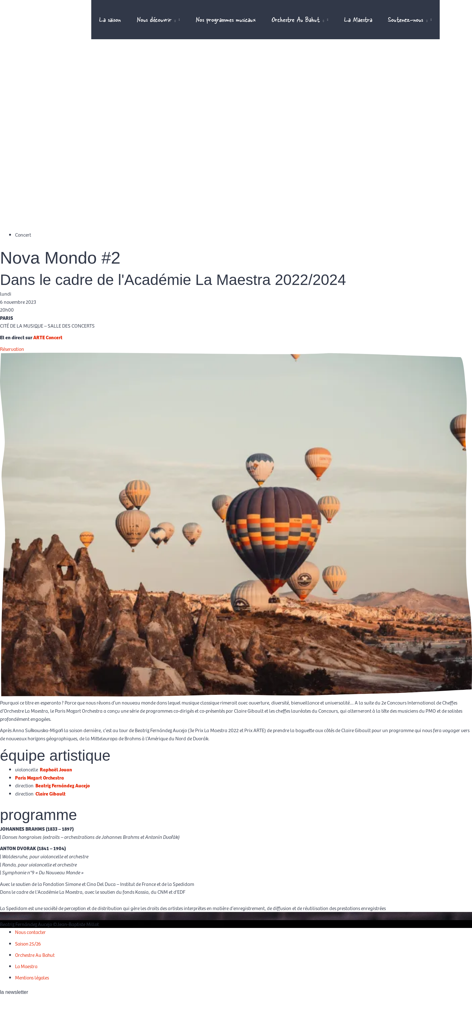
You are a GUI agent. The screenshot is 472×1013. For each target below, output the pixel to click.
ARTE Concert (48, 346)
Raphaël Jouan (56, 778)
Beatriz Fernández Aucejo (63, 794)
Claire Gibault (50, 802)
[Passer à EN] (450, 24)
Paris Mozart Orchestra (40, 786)
